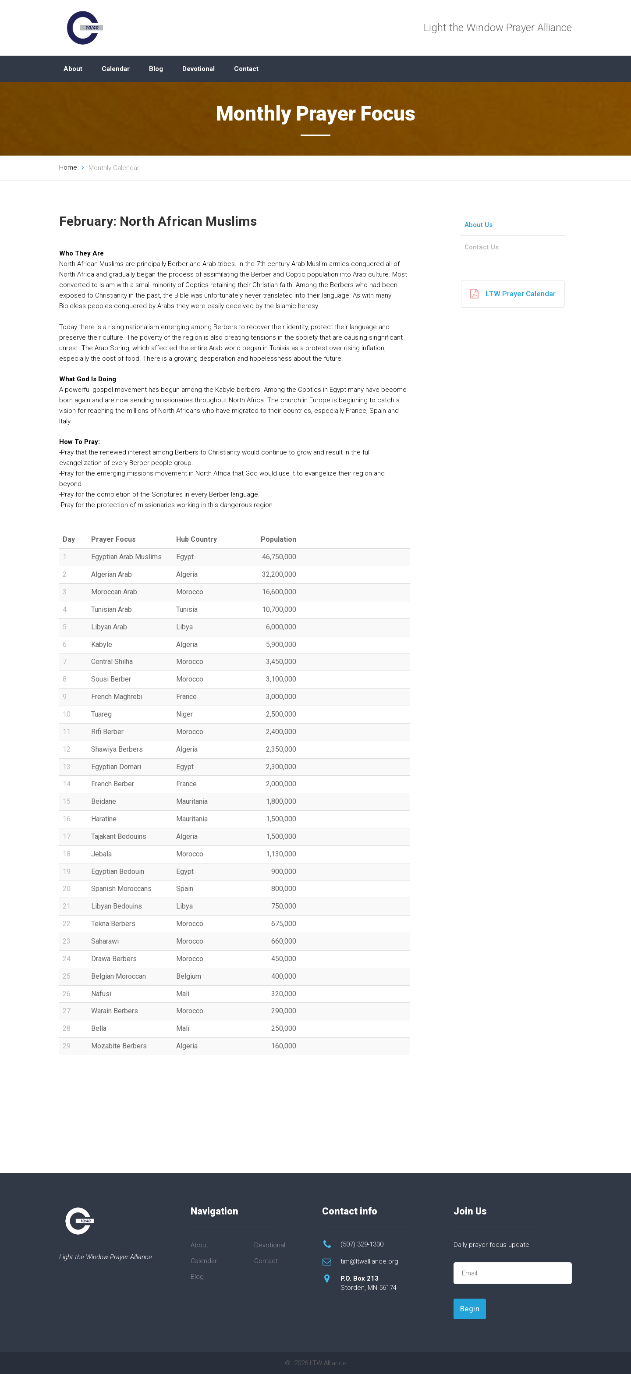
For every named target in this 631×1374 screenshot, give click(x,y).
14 (67, 784)
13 (67, 767)
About (73, 69)
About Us (478, 225)
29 (67, 1046)
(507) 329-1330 (361, 1244)
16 (67, 819)
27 (67, 1011)
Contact (246, 69)
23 (67, 941)
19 (67, 871)
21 (67, 906)
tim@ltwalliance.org (369, 1261)
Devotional (198, 69)
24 (67, 959)
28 (67, 1028)
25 (67, 976)
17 (67, 836)
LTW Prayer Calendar (513, 293)
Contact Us (481, 247)
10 (67, 714)
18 (67, 854)
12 (67, 749)
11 (67, 732)
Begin (469, 1308)
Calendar (116, 69)
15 (67, 801)
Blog (156, 69)
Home (68, 167)
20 (67, 888)
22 (67, 924)
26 (67, 994)
